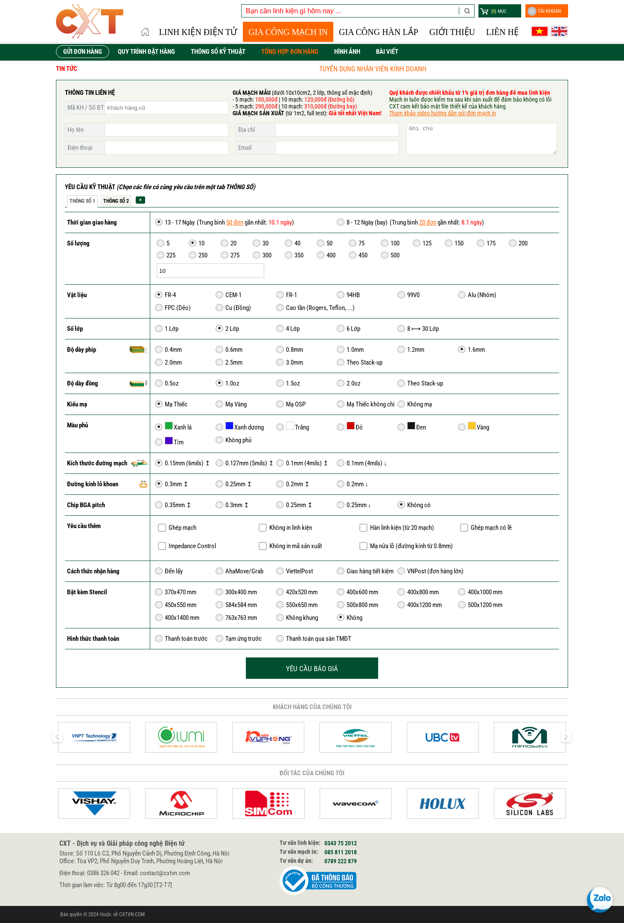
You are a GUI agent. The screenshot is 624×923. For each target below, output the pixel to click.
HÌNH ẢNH (347, 51)
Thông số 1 (82, 201)
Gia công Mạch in (288, 32)
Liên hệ (502, 32)
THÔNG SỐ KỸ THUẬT (218, 51)
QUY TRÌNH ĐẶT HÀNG (146, 51)
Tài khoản (544, 11)
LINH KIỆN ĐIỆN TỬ (198, 32)
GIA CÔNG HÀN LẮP (378, 32)
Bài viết (387, 51)
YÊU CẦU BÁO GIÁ (312, 668)
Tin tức (66, 69)
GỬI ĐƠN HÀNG (82, 51)
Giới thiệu (452, 32)
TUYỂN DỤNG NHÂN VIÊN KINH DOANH (415, 69)
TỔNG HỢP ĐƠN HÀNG (289, 51)
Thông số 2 (116, 201)
